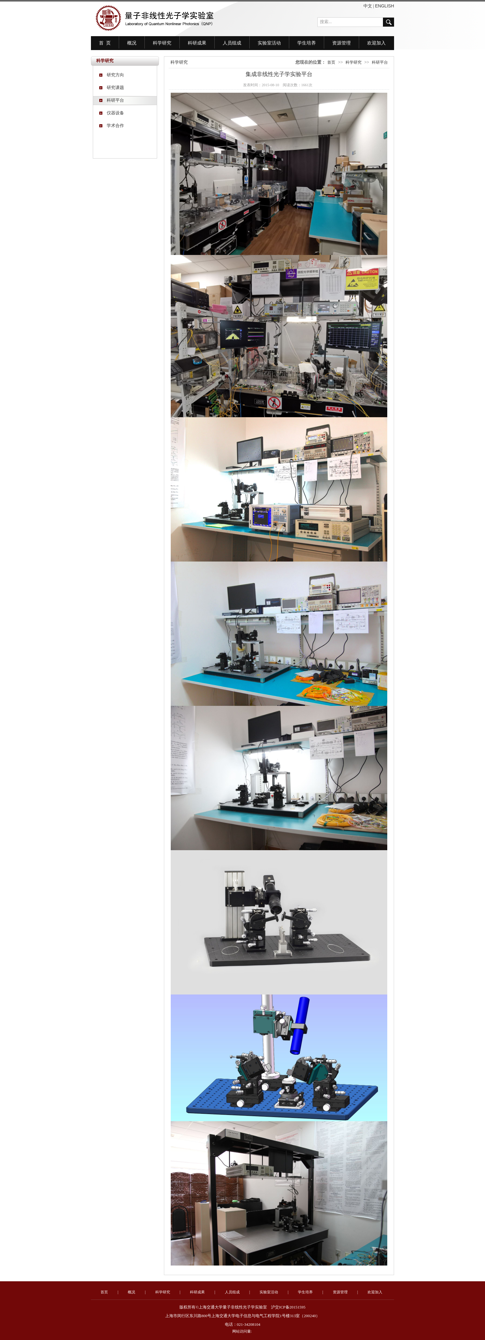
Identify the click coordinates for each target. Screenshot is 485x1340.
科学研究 (162, 42)
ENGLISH (384, 5)
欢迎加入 (376, 42)
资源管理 (341, 42)
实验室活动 (269, 42)
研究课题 (111, 87)
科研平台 (111, 100)
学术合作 (111, 125)
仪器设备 (111, 113)
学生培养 (306, 42)
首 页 (105, 42)
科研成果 (197, 42)
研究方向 (111, 75)
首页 (331, 62)
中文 (367, 5)
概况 (131, 42)
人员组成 (232, 42)
